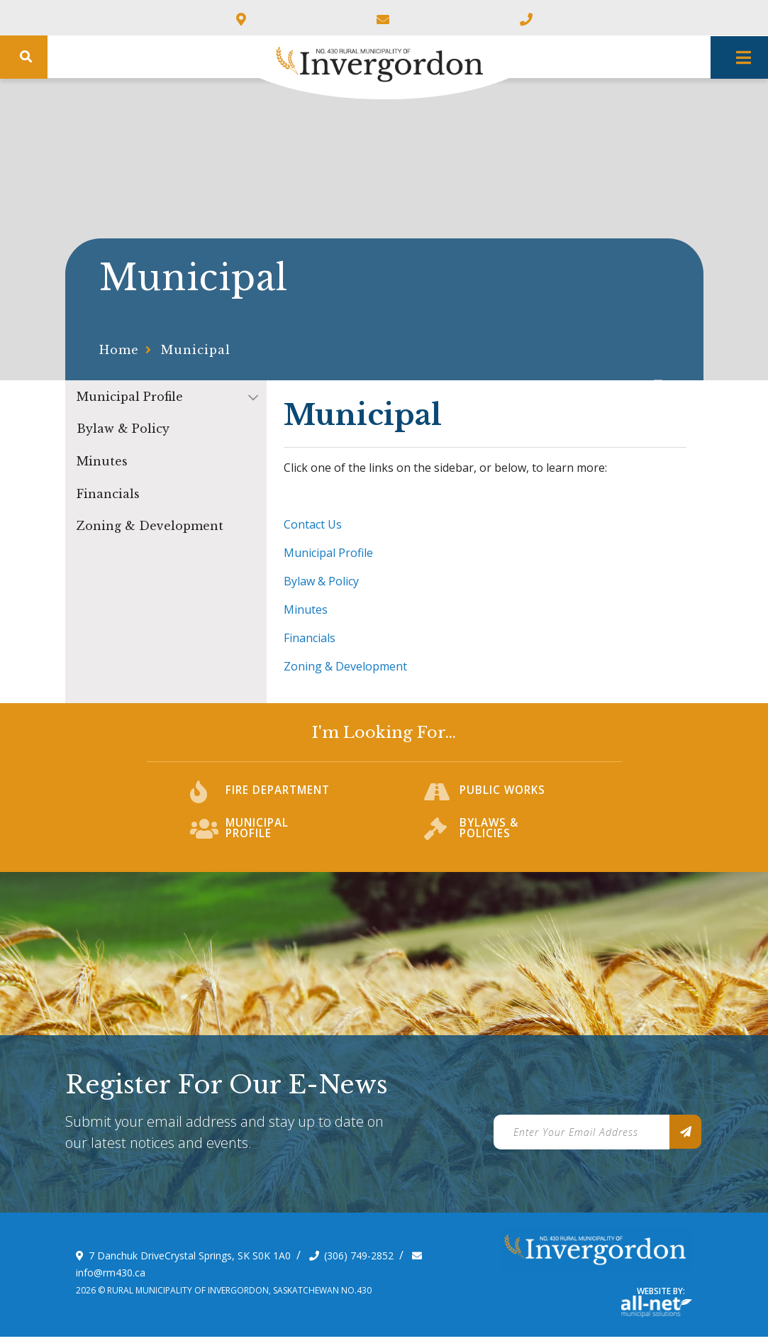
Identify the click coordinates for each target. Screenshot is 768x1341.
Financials (309, 638)
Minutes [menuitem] (102, 461)
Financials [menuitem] (108, 494)
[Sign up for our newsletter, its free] (685, 1135)
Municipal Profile (328, 553)
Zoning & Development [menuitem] (150, 526)
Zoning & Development (345, 666)
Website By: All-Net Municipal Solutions (656, 1310)
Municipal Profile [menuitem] (130, 397)
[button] (253, 397)
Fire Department (280, 800)
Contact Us (313, 524)
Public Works (503, 800)
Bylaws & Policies (490, 836)
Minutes (306, 609)
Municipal (195, 350)
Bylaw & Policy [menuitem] (123, 428)
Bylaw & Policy (321, 581)
